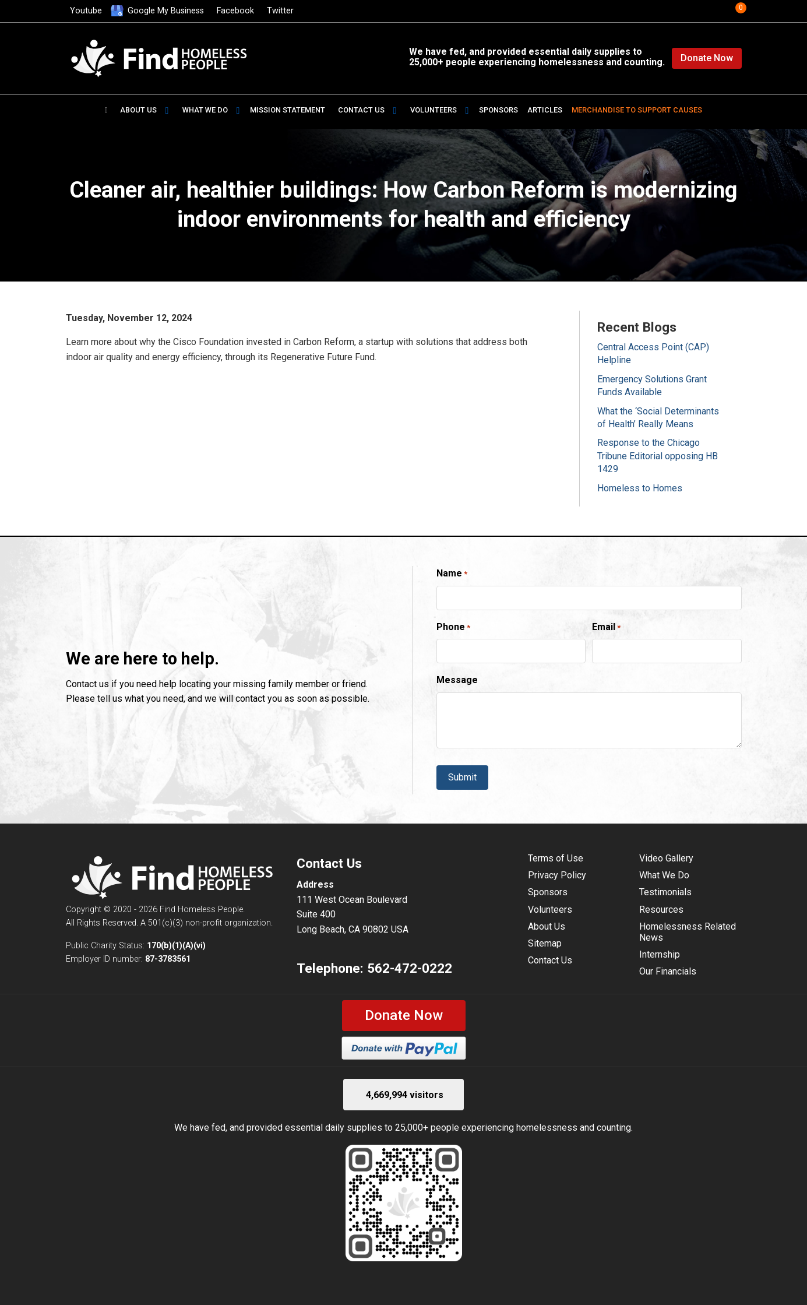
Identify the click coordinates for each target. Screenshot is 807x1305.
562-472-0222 (409, 968)
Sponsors (548, 892)
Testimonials (665, 892)
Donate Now (707, 58)
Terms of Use (555, 858)
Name (451, 574)
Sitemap (545, 943)
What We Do (664, 875)
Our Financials (667, 971)
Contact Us (550, 960)
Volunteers (550, 909)
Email (606, 627)
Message (457, 679)
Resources (661, 909)
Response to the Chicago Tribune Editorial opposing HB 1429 (657, 455)
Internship (659, 954)
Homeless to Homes (639, 488)
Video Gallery (666, 858)
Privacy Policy (557, 875)
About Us (546, 926)
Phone (453, 627)
